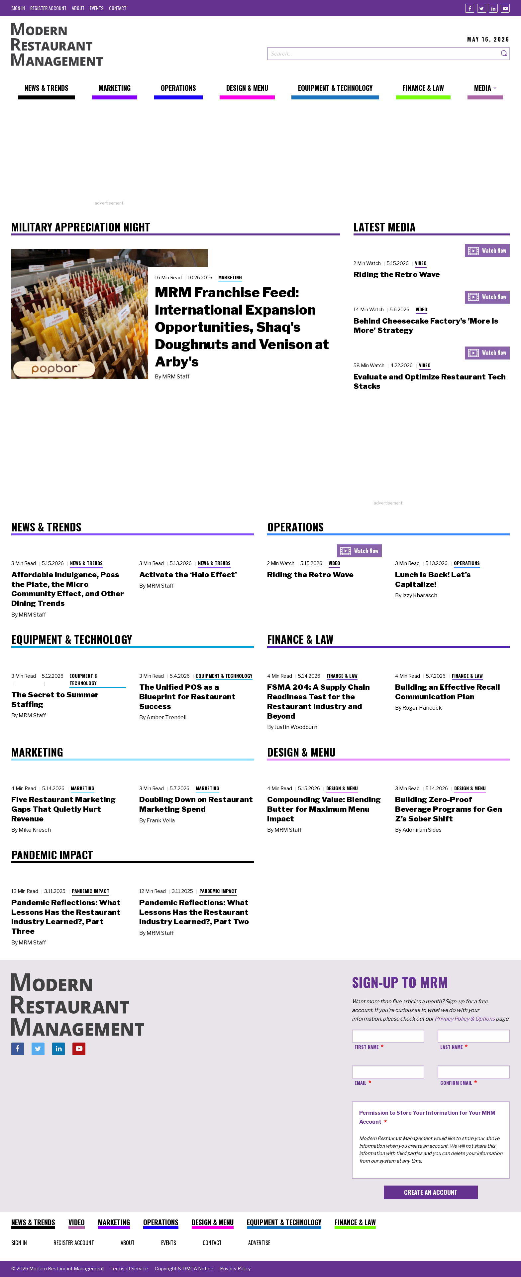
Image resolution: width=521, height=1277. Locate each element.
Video (421, 262)
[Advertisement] (260, 153)
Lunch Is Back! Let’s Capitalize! (433, 579)
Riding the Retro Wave (397, 274)
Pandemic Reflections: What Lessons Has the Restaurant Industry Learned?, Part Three (66, 917)
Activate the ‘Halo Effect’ (188, 574)
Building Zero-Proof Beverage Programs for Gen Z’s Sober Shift (448, 809)
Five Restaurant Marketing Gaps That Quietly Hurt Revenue (63, 809)
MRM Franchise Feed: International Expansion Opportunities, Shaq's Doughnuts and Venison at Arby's (242, 327)
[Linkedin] (493, 8)
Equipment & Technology (83, 679)
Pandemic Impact (90, 890)
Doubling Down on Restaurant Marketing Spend (196, 804)
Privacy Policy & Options (465, 1019)
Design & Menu (342, 787)
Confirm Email (456, 1082)
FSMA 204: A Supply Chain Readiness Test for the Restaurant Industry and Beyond (318, 701)
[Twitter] (481, 8)
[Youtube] (505, 8)
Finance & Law (342, 675)
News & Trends (86, 562)
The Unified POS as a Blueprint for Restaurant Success (187, 696)
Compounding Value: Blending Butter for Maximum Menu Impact (324, 809)
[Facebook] (469, 8)
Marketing (230, 277)
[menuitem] (18, 7)
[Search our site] (383, 53)
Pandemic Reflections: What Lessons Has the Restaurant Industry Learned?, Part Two (194, 912)
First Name (367, 1046)
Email (360, 1082)
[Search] (504, 53)
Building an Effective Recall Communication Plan (447, 691)
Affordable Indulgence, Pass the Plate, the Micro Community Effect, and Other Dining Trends (67, 589)
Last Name (451, 1046)
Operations (467, 562)
